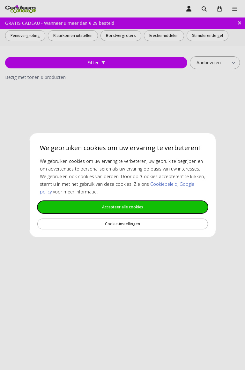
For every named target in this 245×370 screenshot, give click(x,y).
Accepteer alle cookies (122, 207)
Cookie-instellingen (122, 224)
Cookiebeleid (163, 184)
